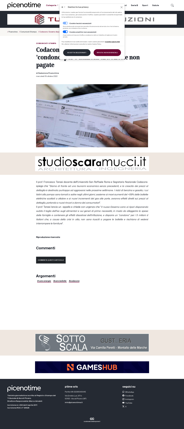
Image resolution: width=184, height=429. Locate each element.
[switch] (65, 31)
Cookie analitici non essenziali (82, 32)
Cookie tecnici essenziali (80, 23)
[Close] (122, 7)
